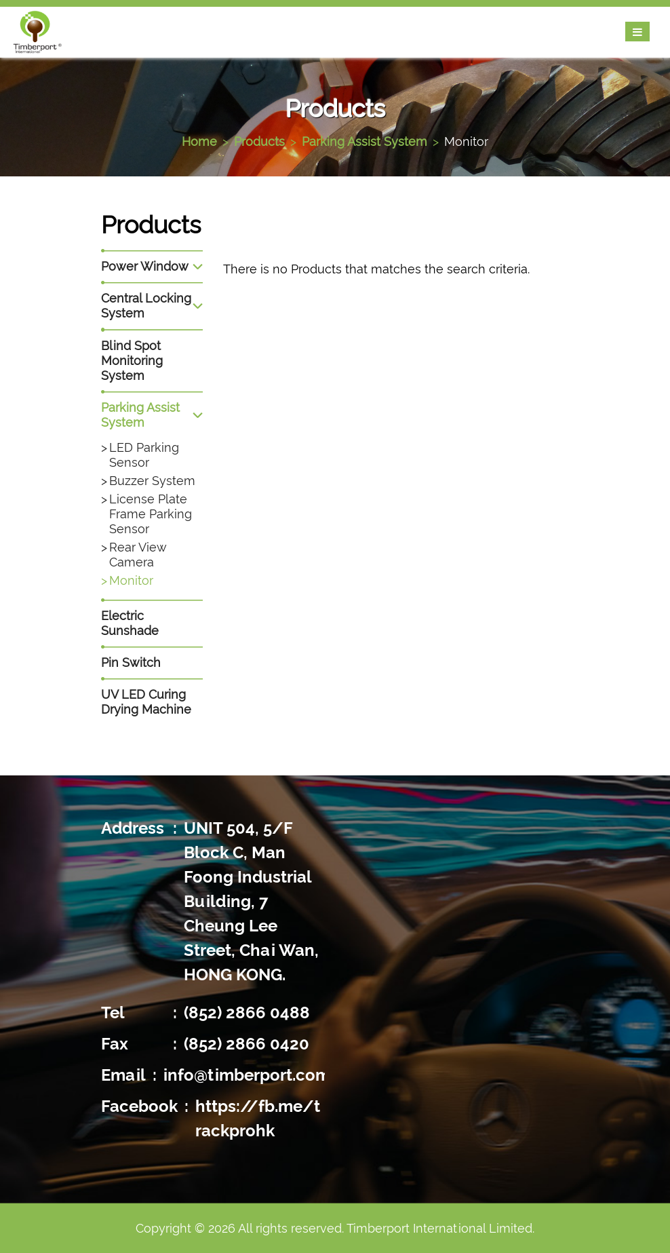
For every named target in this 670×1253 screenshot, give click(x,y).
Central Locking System (146, 305)
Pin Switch (131, 662)
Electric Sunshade (130, 623)
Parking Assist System (364, 141)
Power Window (145, 266)
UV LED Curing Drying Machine (146, 701)
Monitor (466, 141)
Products (259, 141)
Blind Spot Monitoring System (132, 361)
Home (199, 141)
